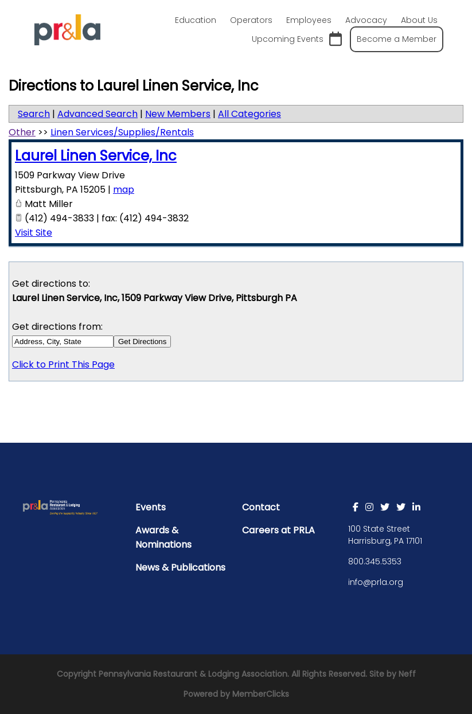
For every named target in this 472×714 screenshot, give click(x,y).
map (123, 189)
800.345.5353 (374, 561)
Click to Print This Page (63, 364)
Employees (308, 20)
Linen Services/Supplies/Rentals (122, 132)
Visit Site (33, 232)
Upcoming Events (297, 39)
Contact (261, 507)
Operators (251, 20)
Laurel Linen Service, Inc (96, 155)
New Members (177, 113)
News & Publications (180, 567)
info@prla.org (375, 582)
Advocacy (366, 20)
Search (34, 113)
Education (195, 20)
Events (150, 507)
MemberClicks (260, 694)
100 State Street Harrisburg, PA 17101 (385, 535)
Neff (407, 674)
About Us (419, 20)
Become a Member (396, 39)
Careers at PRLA (278, 530)
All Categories (249, 113)
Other (22, 132)
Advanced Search (97, 113)
